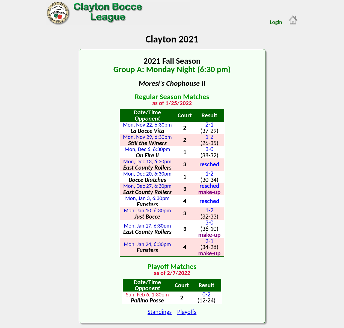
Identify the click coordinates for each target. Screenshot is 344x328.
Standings (160, 311)
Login (276, 22)
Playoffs (187, 311)
